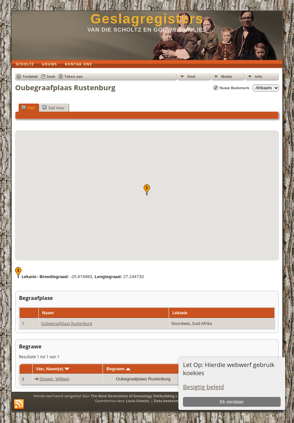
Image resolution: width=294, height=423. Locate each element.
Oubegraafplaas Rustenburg (66, 323)
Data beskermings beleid (176, 400)
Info (258, 76)
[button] (147, 189)
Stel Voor (53, 108)
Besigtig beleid (203, 387)
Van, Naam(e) (52, 368)
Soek (51, 76)
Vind (191, 76)
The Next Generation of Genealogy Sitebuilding (133, 395)
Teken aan (73, 76)
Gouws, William (54, 378)
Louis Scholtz (137, 400)
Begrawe (118, 368)
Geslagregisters (147, 18)
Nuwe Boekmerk (234, 87)
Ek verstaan (232, 401)
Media (226, 76)
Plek (28, 108)
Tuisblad (29, 76)
